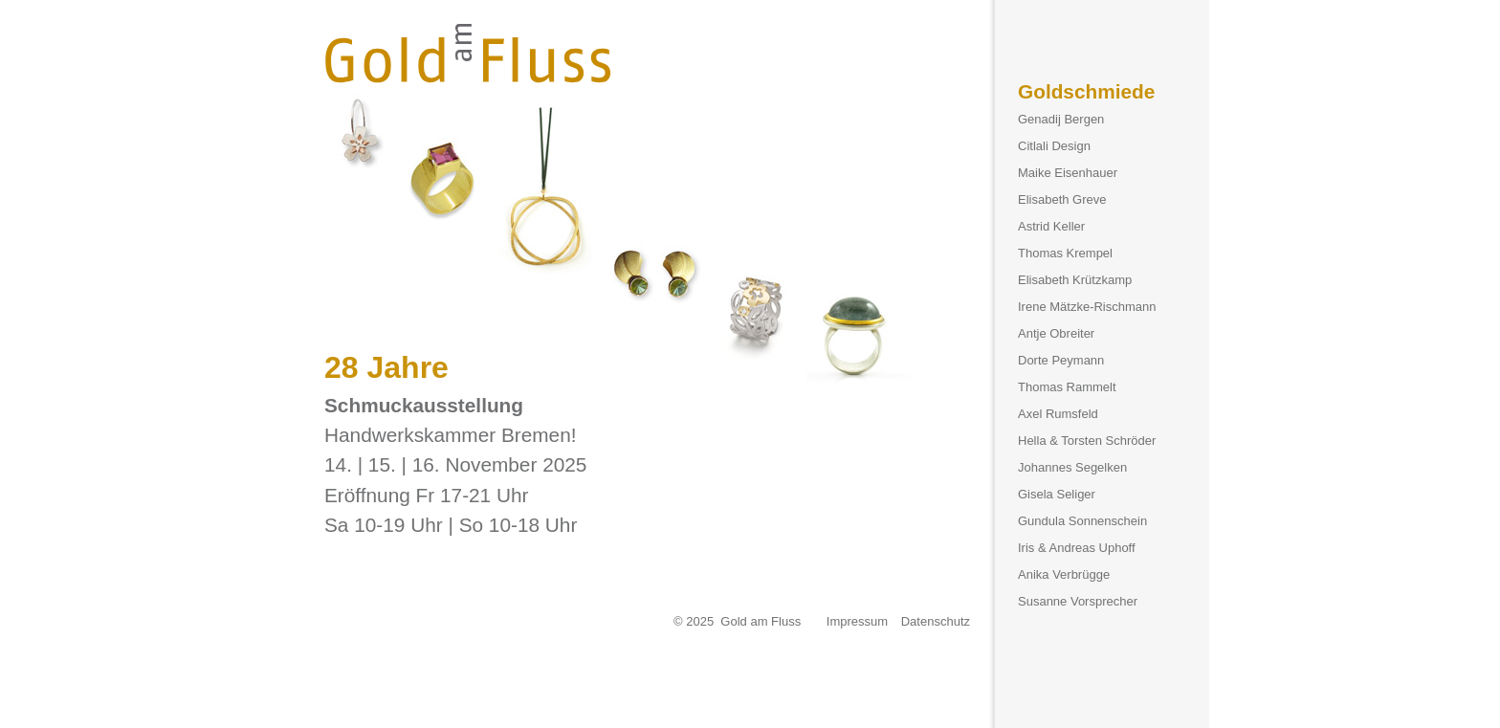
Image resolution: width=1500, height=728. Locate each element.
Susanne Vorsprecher (1077, 601)
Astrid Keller (1051, 226)
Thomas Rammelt (1067, 387)
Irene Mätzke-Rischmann (1087, 306)
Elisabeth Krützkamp (1075, 280)
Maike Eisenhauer (1067, 172)
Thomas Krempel (1065, 253)
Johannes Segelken (1072, 467)
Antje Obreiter (1056, 333)
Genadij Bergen (1061, 119)
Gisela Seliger (1056, 494)
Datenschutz (935, 621)
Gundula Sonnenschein (1082, 521)
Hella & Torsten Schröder (1087, 440)
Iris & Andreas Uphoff (1077, 547)
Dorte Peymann (1061, 360)
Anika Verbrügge (1064, 574)
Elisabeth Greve (1062, 199)
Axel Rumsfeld (1058, 414)
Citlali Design (1054, 146)
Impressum (857, 621)
